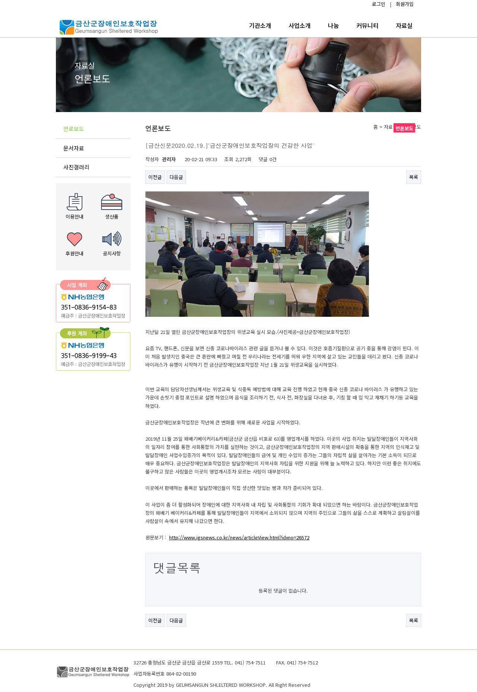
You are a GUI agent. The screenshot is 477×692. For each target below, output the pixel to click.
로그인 (378, 3)
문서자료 (73, 148)
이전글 (155, 177)
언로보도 (73, 129)
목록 (413, 177)
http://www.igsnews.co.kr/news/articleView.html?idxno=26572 (239, 537)
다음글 (176, 177)
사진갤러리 (76, 167)
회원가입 (405, 3)
